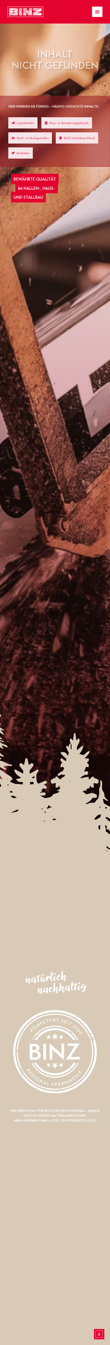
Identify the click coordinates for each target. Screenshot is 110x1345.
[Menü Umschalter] (97, 12)
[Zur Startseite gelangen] (25, 12)
